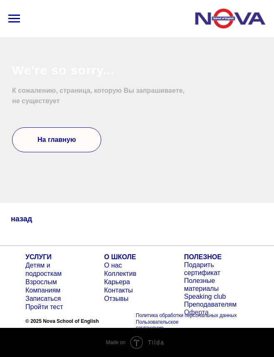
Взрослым (41, 281)
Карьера (117, 281)
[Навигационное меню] (14, 19)
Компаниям (42, 290)
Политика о (149, 315)
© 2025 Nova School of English (62, 321)
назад (21, 219)
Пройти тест (44, 306)
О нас (113, 265)
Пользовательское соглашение (157, 325)
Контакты (118, 290)
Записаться (43, 298)
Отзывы (116, 298)
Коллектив (120, 273)
